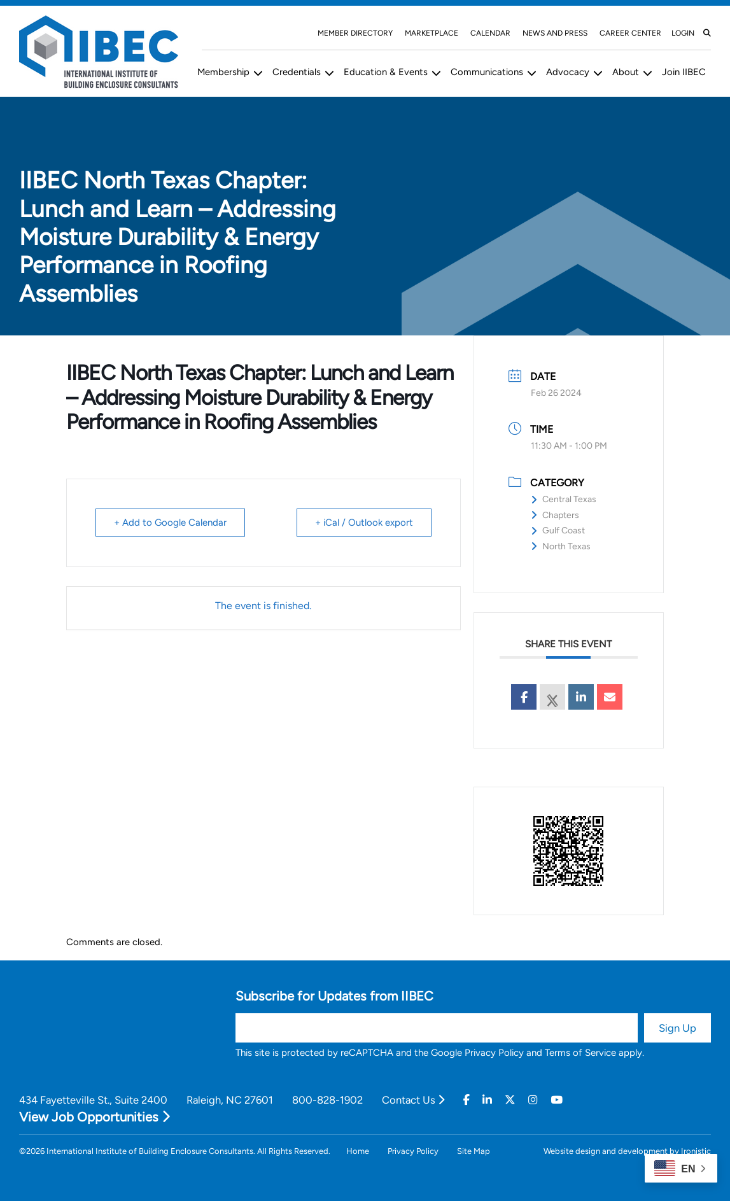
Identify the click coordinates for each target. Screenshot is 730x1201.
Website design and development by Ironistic (627, 1151)
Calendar (490, 33)
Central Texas (563, 499)
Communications (487, 72)
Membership (223, 72)
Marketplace (431, 33)
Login (682, 33)
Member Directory (355, 33)
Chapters (555, 515)
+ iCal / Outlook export (364, 522)
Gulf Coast (558, 530)
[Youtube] (556, 1100)
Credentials (296, 72)
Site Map (473, 1151)
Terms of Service (580, 1052)
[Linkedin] (487, 1100)
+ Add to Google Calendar (170, 522)
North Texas (561, 546)
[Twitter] (510, 1100)
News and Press (555, 33)
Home (357, 1151)
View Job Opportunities (94, 1117)
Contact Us (413, 1099)
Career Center (630, 33)
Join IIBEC (684, 72)
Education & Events (386, 72)
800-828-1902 (327, 1099)
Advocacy (567, 72)
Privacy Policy (494, 1052)
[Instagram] (533, 1100)
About (625, 72)
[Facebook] (466, 1100)
